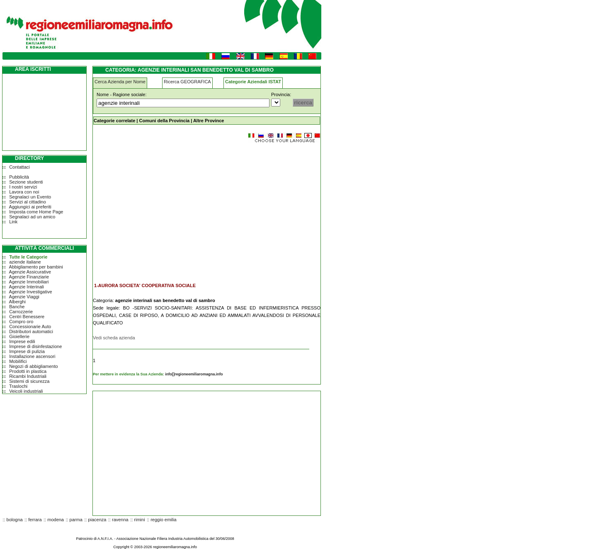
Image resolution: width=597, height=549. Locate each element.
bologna (15, 519)
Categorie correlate (114, 120)
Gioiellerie (19, 336)
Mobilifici (18, 361)
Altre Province (208, 120)
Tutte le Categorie (28, 256)
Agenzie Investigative (30, 291)
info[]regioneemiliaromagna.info (194, 374)
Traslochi (18, 386)
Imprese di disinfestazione (35, 346)
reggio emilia (163, 519)
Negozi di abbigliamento (33, 366)
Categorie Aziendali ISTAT (253, 81)
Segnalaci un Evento (30, 196)
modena (55, 519)
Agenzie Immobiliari (29, 281)
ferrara (34, 519)
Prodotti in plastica (27, 371)
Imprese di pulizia (27, 351)
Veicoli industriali (26, 391)
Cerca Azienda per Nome (120, 81)
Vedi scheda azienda (114, 337)
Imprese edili (22, 341)
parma (76, 519)
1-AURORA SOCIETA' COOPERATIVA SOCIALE (145, 285)
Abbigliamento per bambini (36, 266)
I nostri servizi (23, 186)
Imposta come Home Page (36, 211)
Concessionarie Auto (30, 326)
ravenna (120, 519)
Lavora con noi (24, 191)
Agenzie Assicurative (30, 271)
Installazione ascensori (32, 356)
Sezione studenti (26, 181)
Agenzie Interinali (26, 286)
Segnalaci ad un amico (32, 216)
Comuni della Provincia (164, 120)
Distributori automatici (31, 331)
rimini (139, 519)
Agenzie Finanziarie (29, 276)
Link (13, 221)
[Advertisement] (162, 209)
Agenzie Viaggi (24, 296)
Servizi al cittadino (27, 201)
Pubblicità (19, 176)
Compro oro (21, 321)
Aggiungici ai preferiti (30, 206)
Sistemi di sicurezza (29, 381)
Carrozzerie (21, 311)
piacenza (97, 519)
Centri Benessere (26, 316)
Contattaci (19, 166)
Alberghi (17, 301)
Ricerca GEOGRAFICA (187, 81)
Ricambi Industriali (27, 376)
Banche (16, 306)
